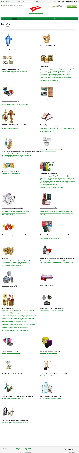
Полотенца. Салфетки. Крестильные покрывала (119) (60, 179)
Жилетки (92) (53, 176)
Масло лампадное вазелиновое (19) (50, 396)
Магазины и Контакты (36, 18)
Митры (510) (49, 353)
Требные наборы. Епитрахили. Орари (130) (48, 184)
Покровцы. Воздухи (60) (45, 179)
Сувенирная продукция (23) (9, 286)
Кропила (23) (14, 322)
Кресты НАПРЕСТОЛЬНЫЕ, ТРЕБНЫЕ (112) (10, 128)
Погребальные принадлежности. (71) (12, 208)
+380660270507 (72, 1)
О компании (18, 449)
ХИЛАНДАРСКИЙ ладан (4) (45, 131)
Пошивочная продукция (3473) (48, 173)
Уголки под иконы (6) (64, 72)
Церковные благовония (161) (10, 171)
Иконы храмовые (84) (54, 72)
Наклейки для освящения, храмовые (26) (51, 149)
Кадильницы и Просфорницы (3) (8, 104)
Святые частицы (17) (18, 156)
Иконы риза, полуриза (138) (55, 71)
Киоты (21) (54, 78)
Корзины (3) (30, 236)
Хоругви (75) (60, 187)
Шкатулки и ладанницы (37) (7, 312)
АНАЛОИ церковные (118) (7, 315)
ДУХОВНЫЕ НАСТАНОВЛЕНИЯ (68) (58, 211)
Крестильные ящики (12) (7, 322)
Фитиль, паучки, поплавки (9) (68, 262)
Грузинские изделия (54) (19, 72)
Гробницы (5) (27, 316)
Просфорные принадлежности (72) (9, 328)
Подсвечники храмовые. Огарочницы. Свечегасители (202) (13, 325)
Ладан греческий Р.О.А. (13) (69, 128)
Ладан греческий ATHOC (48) (57, 128)
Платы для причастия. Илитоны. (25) (61, 175)
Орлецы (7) (61, 185)
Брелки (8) (4, 71)
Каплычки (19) (15, 398)
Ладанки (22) (24, 71)
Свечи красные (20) (15, 260)
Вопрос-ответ (18, 450)
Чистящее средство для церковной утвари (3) (26, 324)
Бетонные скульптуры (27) (9, 49)
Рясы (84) (42, 181)
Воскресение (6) (49, 375)
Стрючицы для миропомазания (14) (25, 313)
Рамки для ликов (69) (44, 68)
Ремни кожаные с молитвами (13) (13, 353)
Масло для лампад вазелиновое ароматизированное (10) (51, 398)
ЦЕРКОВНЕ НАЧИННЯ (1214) (10, 308)
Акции (23, 18)
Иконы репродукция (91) (45, 72)
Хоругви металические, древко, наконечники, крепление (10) (25, 315)
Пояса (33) (4, 353)
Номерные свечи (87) (15, 263)
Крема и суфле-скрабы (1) (7, 155)
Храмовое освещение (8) (7, 313)
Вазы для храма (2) (24, 330)
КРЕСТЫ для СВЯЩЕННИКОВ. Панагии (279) (14, 125)
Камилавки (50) (43, 353)
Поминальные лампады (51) (45, 262)
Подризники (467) (62, 178)
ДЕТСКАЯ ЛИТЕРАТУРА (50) (45, 211)
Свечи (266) (5, 258)
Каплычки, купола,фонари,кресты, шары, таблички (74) (17, 396)
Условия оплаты (28, 450)
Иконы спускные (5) (67, 77)
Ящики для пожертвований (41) (8, 316)
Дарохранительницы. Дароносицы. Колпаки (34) (11, 318)
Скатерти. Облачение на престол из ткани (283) (65, 181)
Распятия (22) (55, 375)
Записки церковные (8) (51, 236)
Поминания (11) (43, 236)
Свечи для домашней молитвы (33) (9, 265)
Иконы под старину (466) (45, 75)
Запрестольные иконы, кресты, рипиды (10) (10, 330)
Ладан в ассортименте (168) (45, 128)
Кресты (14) (9, 398)
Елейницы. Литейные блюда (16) (28, 318)
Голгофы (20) (42, 375)
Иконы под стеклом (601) (57, 69)
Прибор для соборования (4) (7, 327)
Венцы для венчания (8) (19, 316)
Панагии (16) (19, 126)
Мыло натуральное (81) (23, 153)
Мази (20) (16, 153)
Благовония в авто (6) (6, 173)
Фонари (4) (20, 398)
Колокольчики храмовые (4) (21, 321)
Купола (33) (4, 398)
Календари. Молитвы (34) (47, 100)
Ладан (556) (43, 125)
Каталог (14, 18)
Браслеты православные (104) (8, 72)
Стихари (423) (43, 182)
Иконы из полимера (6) (44, 71)
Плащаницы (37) (55, 178)
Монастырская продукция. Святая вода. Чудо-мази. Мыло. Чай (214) (21, 151)
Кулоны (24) (13, 71)
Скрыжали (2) (15, 313)
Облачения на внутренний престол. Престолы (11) (23, 312)
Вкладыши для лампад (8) (57, 262)
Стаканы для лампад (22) (45, 260)
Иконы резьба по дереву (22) (46, 78)
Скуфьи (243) (54, 353)
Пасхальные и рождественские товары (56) (14, 235)
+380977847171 (62, 1)
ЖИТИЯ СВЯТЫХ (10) (70, 211)
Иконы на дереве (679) (69, 68)
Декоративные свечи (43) (25, 263)
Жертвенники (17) (25, 319)
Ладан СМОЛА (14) (66, 129)
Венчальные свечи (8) (6, 263)
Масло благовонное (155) (16, 173)
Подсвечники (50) (24, 104)
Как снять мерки (19, 452)
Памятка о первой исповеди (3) (63, 236)
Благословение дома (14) (47, 45)
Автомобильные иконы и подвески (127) (51, 308)
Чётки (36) (9, 71)
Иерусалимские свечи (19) (7, 262)
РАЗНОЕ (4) (42, 214)
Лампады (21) (18, 104)
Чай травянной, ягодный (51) (25, 155)
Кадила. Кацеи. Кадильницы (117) (8, 321)
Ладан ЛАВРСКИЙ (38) (44, 129)
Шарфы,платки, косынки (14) (46, 178)
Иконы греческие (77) (67, 74)
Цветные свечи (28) (16, 262)
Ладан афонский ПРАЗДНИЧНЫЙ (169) (58, 126)
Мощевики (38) (21, 322)
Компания (18, 448)
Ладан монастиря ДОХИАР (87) (56, 129)
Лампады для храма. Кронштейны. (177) (24, 328)
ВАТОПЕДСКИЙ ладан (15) (45, 126)
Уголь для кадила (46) (46, 285)
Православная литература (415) (49, 208)
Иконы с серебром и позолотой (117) (47, 77)
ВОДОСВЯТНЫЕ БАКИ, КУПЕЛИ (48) (12, 373)
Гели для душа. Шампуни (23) (8, 153)
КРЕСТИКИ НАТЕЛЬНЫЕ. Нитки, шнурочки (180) (15, 420)
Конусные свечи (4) (25, 262)
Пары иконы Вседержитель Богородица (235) (49, 80)
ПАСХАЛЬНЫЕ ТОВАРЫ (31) (21, 236)
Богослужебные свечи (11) (25, 260)
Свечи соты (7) (19, 265)
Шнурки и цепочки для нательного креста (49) (22, 422)
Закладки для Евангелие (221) (63, 176)
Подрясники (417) (70, 178)
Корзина (58, 5)
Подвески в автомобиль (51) (45, 310)
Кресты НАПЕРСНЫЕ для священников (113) (10, 129)
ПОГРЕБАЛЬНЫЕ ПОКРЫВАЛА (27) (9, 211)
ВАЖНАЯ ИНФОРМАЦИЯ (53, 18)
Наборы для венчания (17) (45, 176)
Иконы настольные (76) (66, 71)
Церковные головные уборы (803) (50, 351)
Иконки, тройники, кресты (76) (58, 310)
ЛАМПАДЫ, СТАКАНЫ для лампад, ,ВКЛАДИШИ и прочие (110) (58, 258)
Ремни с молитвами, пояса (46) (10, 351)
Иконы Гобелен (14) (67, 69)
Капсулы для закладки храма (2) (8, 310)
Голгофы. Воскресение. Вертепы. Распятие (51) (53, 373)
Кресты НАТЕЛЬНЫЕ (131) (7, 422)
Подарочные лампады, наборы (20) (58, 260)
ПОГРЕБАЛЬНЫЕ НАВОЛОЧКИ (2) (23, 211)
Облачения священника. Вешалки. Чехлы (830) (49, 185)
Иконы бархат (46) (43, 74)
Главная (5, 18)
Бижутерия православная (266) (10, 69)
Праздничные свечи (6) (6, 260)
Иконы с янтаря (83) (61, 78)
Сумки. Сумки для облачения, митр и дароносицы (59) (57, 182)
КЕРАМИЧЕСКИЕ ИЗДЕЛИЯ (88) (10, 101)
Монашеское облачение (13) (50, 181)
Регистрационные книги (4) (54, 238)
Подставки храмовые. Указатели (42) (9, 324)
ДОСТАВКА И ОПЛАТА (70, 18)
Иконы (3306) (44, 66)
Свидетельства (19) (44, 238)
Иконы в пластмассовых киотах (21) (55, 74)
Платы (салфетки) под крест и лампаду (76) (48, 187)
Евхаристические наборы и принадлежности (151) (12, 319)
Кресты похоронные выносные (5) (8, 214)
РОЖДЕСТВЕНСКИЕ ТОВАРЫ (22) (8, 236)
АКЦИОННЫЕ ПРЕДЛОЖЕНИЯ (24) (47, 175)
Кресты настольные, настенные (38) (9, 126)
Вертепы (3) (61, 375)
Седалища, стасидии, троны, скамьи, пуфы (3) (24, 310)
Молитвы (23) (49, 101)
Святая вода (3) (16, 155)
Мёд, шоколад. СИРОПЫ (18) (7, 156)
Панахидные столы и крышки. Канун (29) (22, 327)
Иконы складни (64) (59, 77)
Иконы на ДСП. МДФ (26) (55, 75)
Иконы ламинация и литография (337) (56, 68)
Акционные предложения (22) (46, 69)
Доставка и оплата (28, 449)
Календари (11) (43, 101)
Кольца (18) (19, 71)
